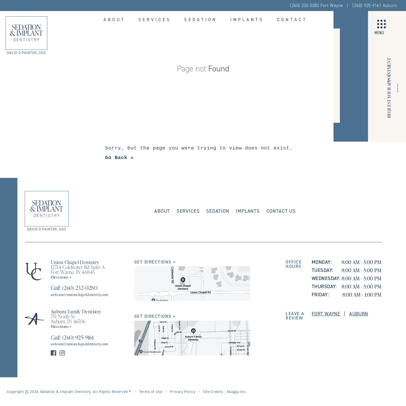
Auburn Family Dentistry (76, 311)
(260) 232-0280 (74, 287)
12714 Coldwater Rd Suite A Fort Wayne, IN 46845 (78, 269)
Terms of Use (150, 391)
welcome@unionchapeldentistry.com (79, 294)
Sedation (200, 19)
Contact (292, 19)
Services (154, 19)
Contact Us (281, 211)
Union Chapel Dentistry (75, 262)
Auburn (358, 314)
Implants (247, 19)
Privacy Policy (182, 391)
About (114, 19)
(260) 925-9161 (72, 337)
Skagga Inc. (237, 391)
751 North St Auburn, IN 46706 (68, 318)
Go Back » (119, 157)
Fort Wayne (326, 314)
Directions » (61, 277)
